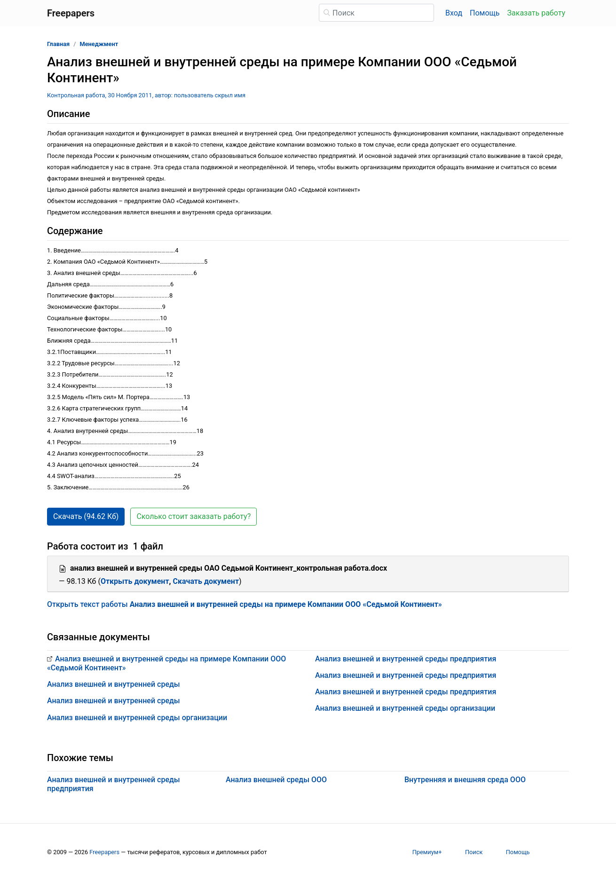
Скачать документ (206, 581)
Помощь (484, 12)
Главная (58, 43)
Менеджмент (99, 43)
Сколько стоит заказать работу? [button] (193, 516)
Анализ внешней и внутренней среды (113, 684)
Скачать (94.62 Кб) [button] (85, 516)
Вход (453, 12)
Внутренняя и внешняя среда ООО (465, 779)
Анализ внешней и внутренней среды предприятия (405, 658)
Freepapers (104, 852)
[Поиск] (376, 13)
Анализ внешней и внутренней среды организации (137, 717)
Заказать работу (536, 12)
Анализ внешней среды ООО (276, 779)
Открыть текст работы (244, 604)
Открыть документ (135, 581)
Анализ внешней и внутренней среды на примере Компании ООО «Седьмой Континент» (166, 663)
